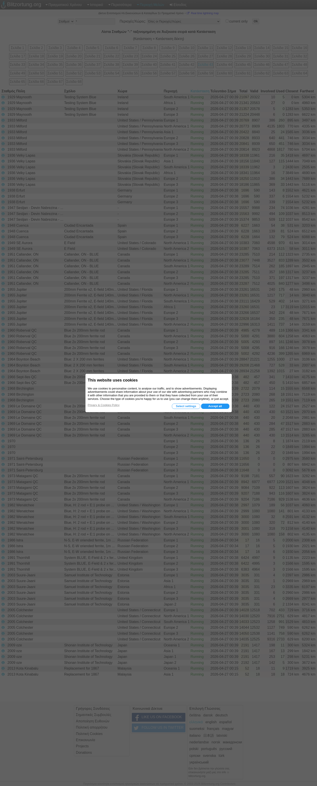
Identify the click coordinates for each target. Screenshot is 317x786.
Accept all (215, 406)
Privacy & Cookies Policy (104, 405)
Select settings (186, 406)
